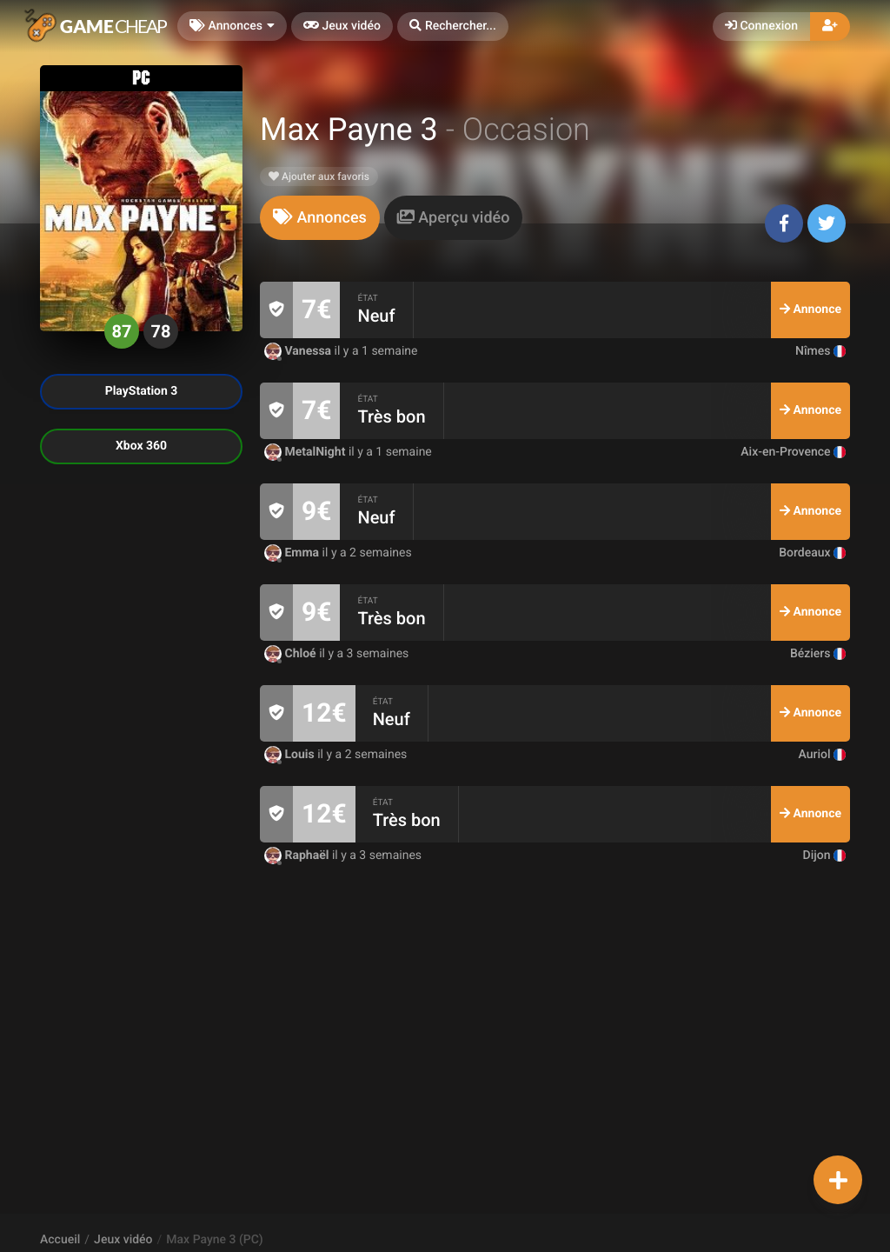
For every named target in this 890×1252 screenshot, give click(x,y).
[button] (452, 26)
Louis (290, 755)
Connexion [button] (761, 26)
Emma (293, 553)
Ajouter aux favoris (319, 176)
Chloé (291, 654)
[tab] (320, 218)
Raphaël (298, 855)
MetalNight (306, 452)
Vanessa (299, 351)
